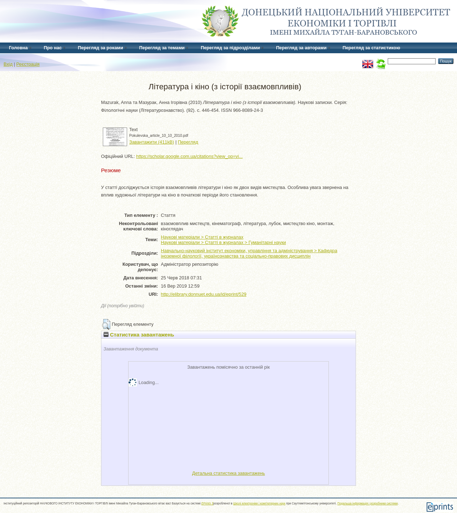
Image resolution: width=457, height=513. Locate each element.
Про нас (53, 47)
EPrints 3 (207, 503)
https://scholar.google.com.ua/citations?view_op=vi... (189, 156)
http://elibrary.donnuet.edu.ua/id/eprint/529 (204, 294)
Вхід (8, 64)
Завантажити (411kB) (151, 142)
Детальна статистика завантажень (228, 473)
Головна (18, 47)
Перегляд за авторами (301, 47)
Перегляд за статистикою (371, 47)
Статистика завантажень (139, 335)
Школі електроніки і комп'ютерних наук (259, 503)
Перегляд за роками (100, 47)
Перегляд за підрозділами (230, 47)
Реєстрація (28, 64)
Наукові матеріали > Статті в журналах (202, 237)
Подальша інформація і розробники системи (367, 503)
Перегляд (188, 142)
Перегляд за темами (162, 47)
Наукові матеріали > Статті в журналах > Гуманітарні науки (223, 242)
